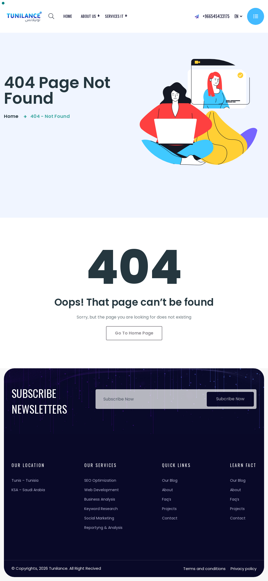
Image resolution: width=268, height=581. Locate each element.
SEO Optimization (100, 480)
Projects (169, 508)
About (167, 489)
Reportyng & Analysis (103, 527)
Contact (169, 518)
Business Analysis (99, 499)
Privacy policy (243, 568)
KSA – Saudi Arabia (28, 489)
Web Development (101, 489)
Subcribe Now (230, 399)
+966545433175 (212, 16)
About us (88, 16)
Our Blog (169, 480)
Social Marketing (99, 518)
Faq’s (166, 499)
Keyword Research (101, 508)
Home (67, 16)
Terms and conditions (204, 568)
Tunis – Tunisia (25, 480)
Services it (114, 16)
